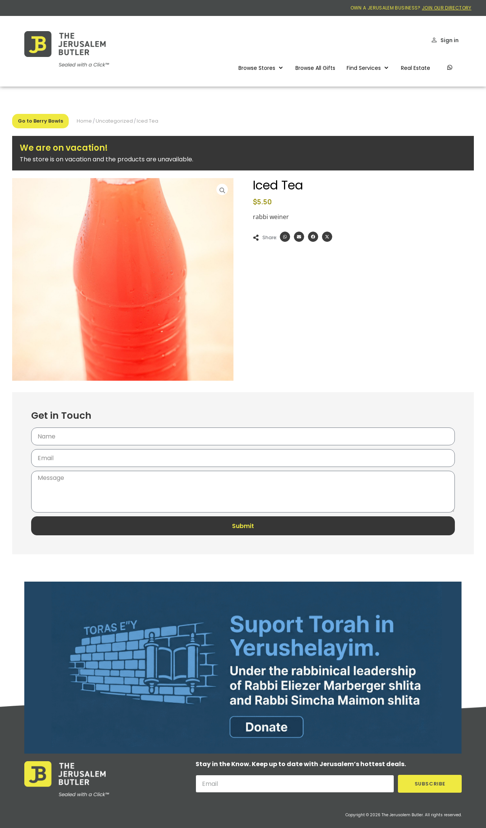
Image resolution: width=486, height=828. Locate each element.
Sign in (449, 40)
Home (84, 121)
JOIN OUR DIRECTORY (446, 8)
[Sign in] (434, 40)
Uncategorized (114, 121)
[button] (261, 68)
